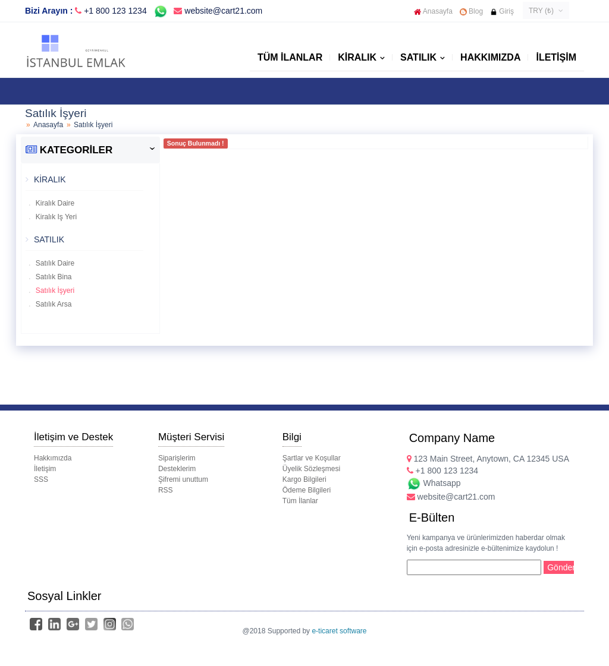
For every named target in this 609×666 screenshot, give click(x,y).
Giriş (502, 11)
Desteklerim (177, 469)
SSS (41, 479)
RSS (165, 490)
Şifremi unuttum (183, 479)
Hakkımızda (490, 57)
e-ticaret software (339, 631)
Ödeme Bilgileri (306, 490)
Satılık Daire (54, 263)
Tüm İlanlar (290, 57)
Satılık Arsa (53, 304)
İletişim (556, 57)
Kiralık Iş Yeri (55, 217)
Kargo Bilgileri (304, 479)
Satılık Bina (53, 277)
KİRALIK (357, 57)
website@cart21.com (218, 10)
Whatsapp (434, 483)
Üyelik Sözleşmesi (311, 469)
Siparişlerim (177, 458)
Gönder (560, 567)
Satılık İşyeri (54, 290)
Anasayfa (433, 11)
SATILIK (418, 57)
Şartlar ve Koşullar (311, 458)
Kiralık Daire (54, 203)
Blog (471, 11)
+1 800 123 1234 (115, 10)
